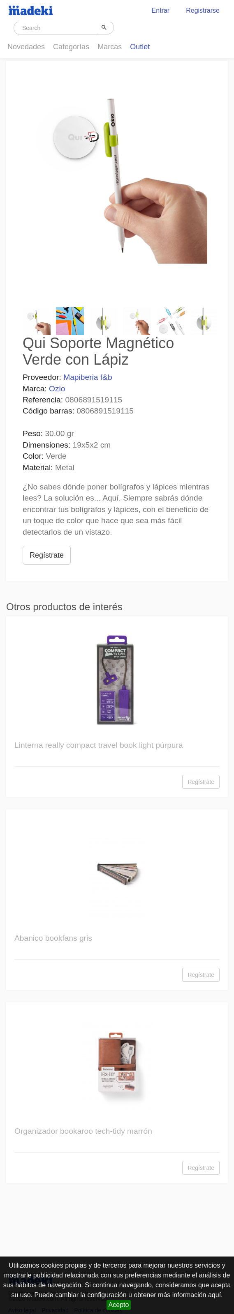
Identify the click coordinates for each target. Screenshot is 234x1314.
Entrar (161, 10)
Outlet (140, 47)
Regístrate (47, 555)
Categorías (71, 47)
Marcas (109, 47)
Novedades (26, 47)
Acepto (119, 1304)
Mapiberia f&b (87, 377)
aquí (214, 1294)
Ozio (57, 388)
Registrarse (203, 10)
